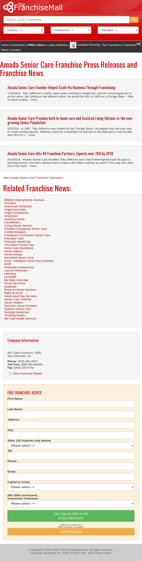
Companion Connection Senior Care (27, 235)
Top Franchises (111, 44)
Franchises (18, 44)
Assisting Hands (14, 219)
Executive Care (14, 238)
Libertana (10, 273)
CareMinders (12, 222)
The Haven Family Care (19, 244)
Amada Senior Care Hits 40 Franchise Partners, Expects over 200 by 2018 (60, 153)
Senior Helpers (13, 302)
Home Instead (13, 254)
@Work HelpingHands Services (24, 200)
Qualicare (10, 286)
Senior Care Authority (17, 299)
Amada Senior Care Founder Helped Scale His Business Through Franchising (61, 87)
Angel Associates (15, 209)
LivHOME (10, 276)
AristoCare (11, 216)
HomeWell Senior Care (18, 257)
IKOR (7, 264)
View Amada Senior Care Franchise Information (33, 177)
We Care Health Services (20, 318)
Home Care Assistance (18, 248)
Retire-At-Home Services (20, 289)
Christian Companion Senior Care (25, 228)
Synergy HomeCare (16, 312)
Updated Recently (85, 44)
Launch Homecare (16, 270)
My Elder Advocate (16, 280)
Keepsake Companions (19, 267)
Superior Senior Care (17, 309)
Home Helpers (13, 251)
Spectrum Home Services (20, 305)
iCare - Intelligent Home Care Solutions (29, 260)
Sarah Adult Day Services (20, 296)
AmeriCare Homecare (18, 206)
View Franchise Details (25, 373)
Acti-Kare (10, 203)
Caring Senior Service (18, 225)
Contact (16, 50)
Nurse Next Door (14, 283)
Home (5, 44)
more (34, 99)
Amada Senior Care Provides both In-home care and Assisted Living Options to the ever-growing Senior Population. (70, 120)
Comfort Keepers (15, 232)
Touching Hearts (14, 315)
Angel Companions (16, 212)
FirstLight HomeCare (17, 241)
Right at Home (13, 292)
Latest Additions (57, 44)
